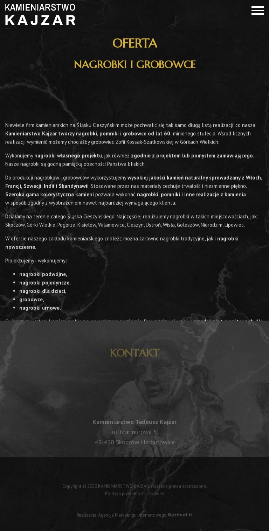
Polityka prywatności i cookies (134, 494)
